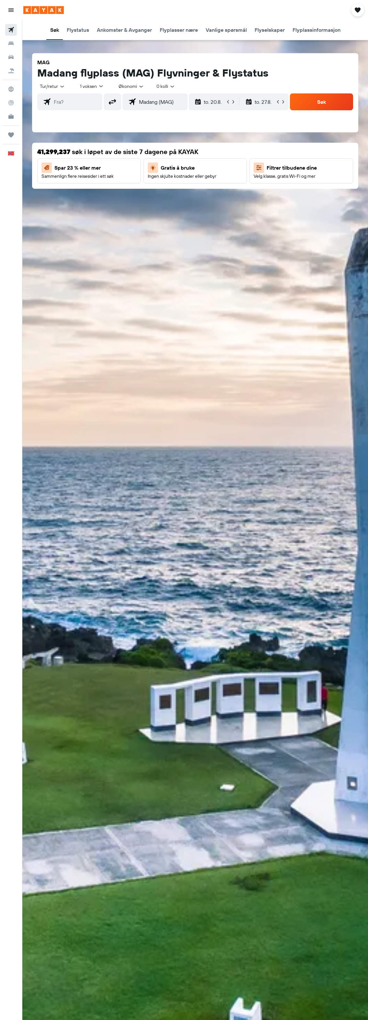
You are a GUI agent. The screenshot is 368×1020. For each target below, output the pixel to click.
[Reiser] (11, 134)
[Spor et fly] (11, 102)
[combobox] (131, 86)
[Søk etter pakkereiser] (11, 70)
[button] (11, 10)
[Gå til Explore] (11, 89)
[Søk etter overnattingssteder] (11, 43)
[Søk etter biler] (11, 57)
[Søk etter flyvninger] (11, 29)
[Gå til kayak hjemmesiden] (43, 10)
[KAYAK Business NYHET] (11, 116)
